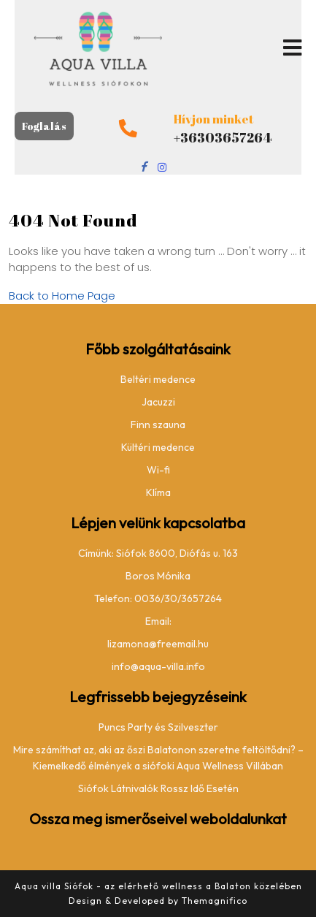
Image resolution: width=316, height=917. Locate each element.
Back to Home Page (62, 295)
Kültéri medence (158, 447)
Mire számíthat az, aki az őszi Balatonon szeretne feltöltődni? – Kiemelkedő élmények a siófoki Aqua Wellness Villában (158, 757)
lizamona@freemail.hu (158, 643)
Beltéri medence (158, 379)
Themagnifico (213, 900)
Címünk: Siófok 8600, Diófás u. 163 (158, 553)
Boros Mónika (158, 575)
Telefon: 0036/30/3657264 (158, 598)
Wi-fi (158, 469)
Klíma (158, 492)
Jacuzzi (158, 401)
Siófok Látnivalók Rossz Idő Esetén (158, 788)
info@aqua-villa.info (158, 666)
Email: (158, 621)
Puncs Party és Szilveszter (158, 727)
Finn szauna (158, 424)
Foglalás (44, 126)
